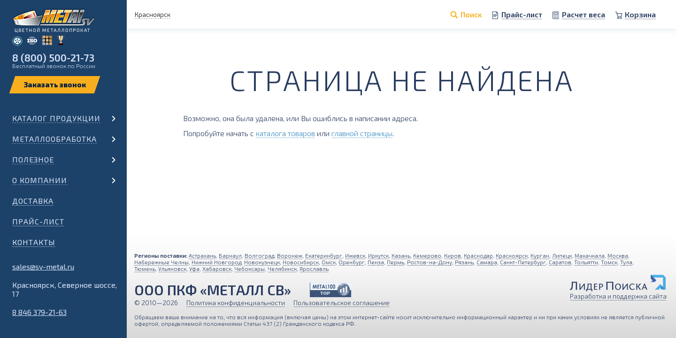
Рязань (464, 262)
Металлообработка (54, 138)
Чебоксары (249, 268)
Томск (609, 262)
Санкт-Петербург (523, 262)
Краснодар (478, 255)
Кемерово (427, 255)
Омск (329, 262)
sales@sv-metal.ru (43, 266)
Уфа (194, 268)
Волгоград (259, 255)
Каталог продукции (56, 118)
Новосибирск (301, 262)
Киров (452, 255)
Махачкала (590, 255)
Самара (486, 262)
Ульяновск (172, 268)
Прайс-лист (38, 221)
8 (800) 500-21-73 (53, 57)
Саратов (560, 262)
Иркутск (378, 255)
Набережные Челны (161, 262)
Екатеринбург (323, 255)
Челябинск (282, 268)
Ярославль (314, 268)
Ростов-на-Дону (429, 262)
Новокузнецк (262, 262)
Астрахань (202, 255)
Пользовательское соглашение (341, 303)
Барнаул (230, 255)
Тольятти (586, 262)
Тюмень (144, 268)
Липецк (562, 255)
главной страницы (361, 133)
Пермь (395, 262)
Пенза (376, 262)
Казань (401, 255)
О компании (39, 180)
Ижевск (355, 255)
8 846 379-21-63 (39, 311)
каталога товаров (285, 133)
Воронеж (289, 255)
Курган (539, 255)
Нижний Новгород (216, 262)
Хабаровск (216, 268)
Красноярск (512, 255)
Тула (626, 262)
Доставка (33, 200)
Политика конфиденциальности (235, 303)
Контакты (33, 242)
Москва (617, 255)
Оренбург (351, 262)
